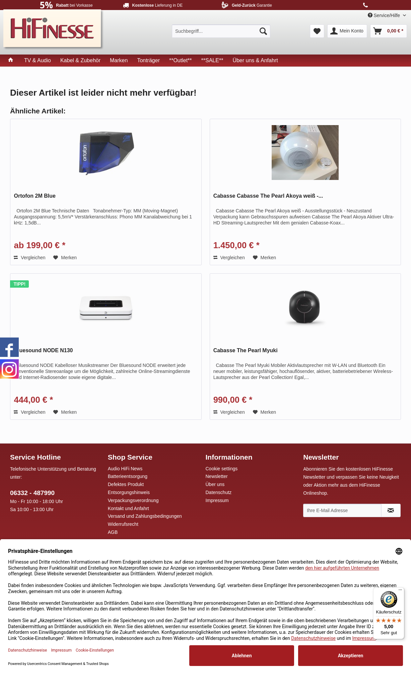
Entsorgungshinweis (129, 492)
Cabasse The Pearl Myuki (245, 350)
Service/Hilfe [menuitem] (384, 15)
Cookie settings (222, 468)
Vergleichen (29, 257)
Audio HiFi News (125, 468)
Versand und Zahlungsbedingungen (145, 516)
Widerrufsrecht (123, 524)
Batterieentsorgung (127, 476)
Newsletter (217, 476)
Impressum (217, 500)
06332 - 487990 (32, 492)
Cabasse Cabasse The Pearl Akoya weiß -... (268, 196)
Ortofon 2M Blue (34, 196)
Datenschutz (219, 492)
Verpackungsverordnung (133, 500)
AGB (113, 532)
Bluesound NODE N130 (43, 350)
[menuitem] (221, 31)
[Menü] (400, 591)
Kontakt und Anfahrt (128, 508)
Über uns (215, 484)
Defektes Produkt (126, 484)
